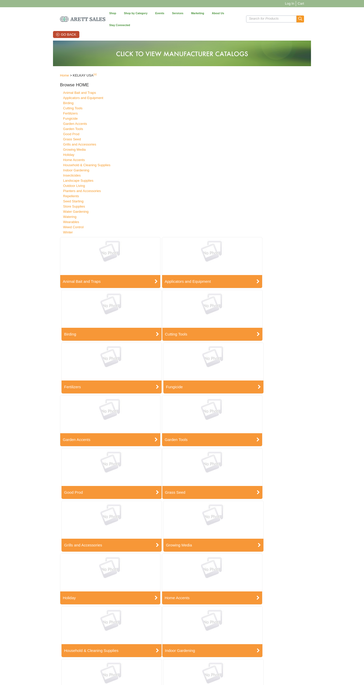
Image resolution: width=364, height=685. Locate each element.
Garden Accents (58, 114)
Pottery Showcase (171, 639)
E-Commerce (207, 636)
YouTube (243, 639)
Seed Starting (56, 191)
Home (46, 66)
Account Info (128, 636)
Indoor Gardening (59, 160)
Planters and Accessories (64, 181)
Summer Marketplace (173, 643)
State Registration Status (98, 643)
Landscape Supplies (61, 171)
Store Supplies (56, 197)
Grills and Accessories (62, 134)
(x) (77, 64)
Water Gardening (58, 202)
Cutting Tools (55, 98)
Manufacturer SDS (93, 639)
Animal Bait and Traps (62, 83)
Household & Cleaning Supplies (69, 155)
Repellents (53, 186)
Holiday (51, 145)
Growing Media (57, 140)
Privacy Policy (90, 636)
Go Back (57, 23)
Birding (51, 93)
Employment (50, 636)
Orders (125, 633)
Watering (52, 207)
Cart (318, 3)
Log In (307, 3)
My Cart (125, 639)
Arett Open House (171, 633)
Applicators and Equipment (66, 88)
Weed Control (56, 217)
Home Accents (56, 150)
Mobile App (205, 639)
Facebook (244, 633)
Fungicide (53, 109)
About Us (48, 633)
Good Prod (54, 124)
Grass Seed (54, 129)
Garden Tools (55, 119)
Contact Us (88, 633)
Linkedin (243, 643)
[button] (318, 13)
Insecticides (54, 166)
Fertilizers (53, 103)
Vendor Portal (246, 662)
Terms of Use (115, 662)
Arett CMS (205, 633)
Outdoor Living (56, 176)
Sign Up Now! (292, 636)
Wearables (54, 212)
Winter (50, 222)
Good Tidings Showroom (175, 636)
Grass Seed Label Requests (198, 662)
